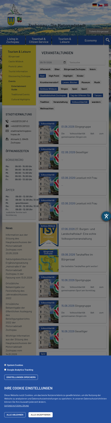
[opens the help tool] (106, 216)
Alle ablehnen (15, 415)
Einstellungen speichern (21, 377)
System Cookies (15, 365)
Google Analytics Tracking (20, 369)
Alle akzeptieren (41, 415)
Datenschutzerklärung (16, 406)
